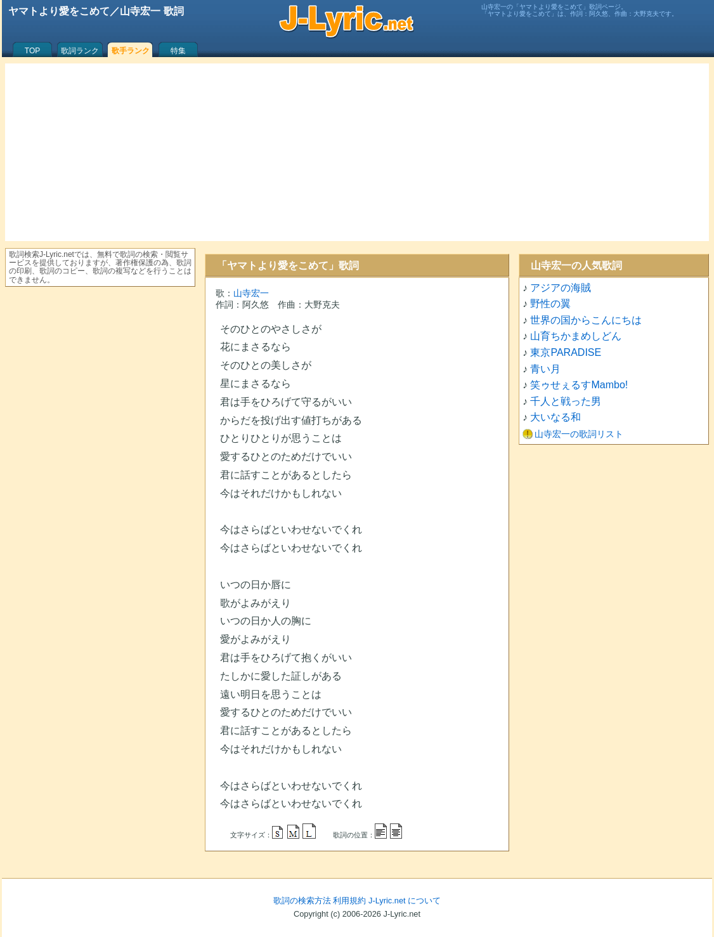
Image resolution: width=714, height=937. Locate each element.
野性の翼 (550, 303)
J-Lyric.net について (404, 900)
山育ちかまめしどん (575, 336)
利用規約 (349, 900)
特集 (178, 50)
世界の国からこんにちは (586, 320)
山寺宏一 (251, 293)
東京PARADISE (565, 352)
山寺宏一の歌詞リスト (579, 434)
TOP (32, 50)
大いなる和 (555, 417)
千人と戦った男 (565, 401)
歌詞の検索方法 (302, 900)
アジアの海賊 (560, 287)
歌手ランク (131, 50)
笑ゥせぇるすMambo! (579, 384)
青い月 (545, 369)
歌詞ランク (80, 50)
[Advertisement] (357, 152)
